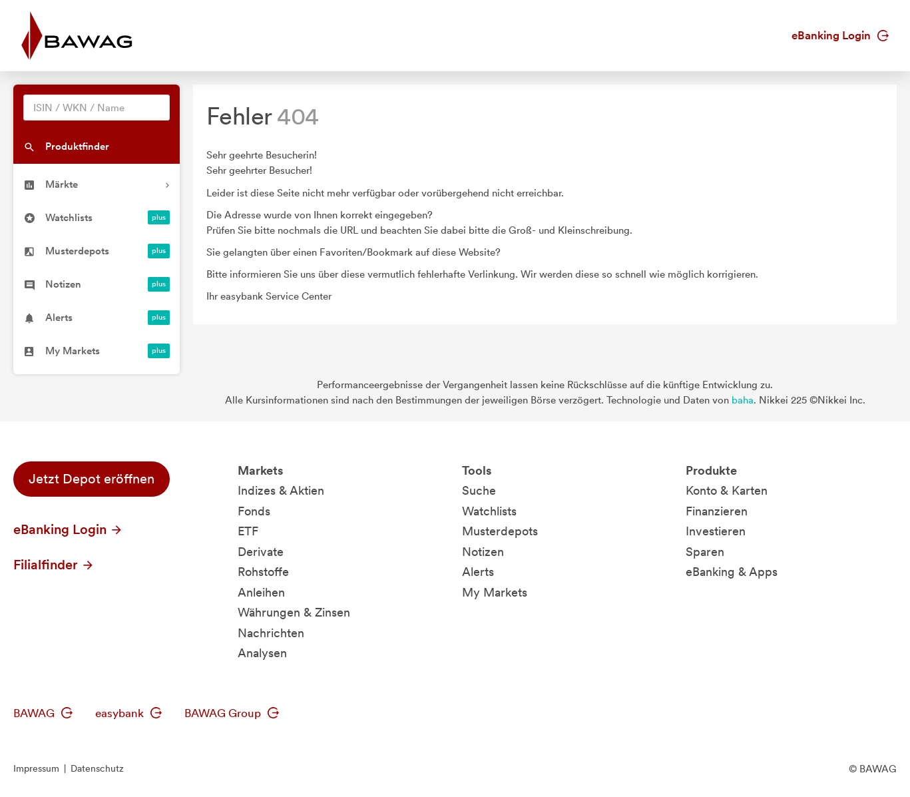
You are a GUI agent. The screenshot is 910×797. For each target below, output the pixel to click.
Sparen (705, 552)
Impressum (36, 768)
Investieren (716, 531)
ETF (248, 531)
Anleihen (261, 592)
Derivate (261, 552)
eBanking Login (840, 35)
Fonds (254, 511)
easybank (128, 713)
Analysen (262, 653)
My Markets (494, 592)
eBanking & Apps (732, 572)
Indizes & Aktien (281, 490)
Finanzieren (717, 511)
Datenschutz (97, 768)
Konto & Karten (727, 490)
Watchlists (489, 511)
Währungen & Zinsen (294, 612)
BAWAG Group (231, 713)
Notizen (483, 552)
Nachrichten (271, 633)
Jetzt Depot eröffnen (91, 479)
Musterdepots (500, 531)
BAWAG (43, 713)
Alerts (478, 572)
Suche (479, 490)
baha (743, 400)
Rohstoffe (263, 572)
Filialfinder (54, 565)
